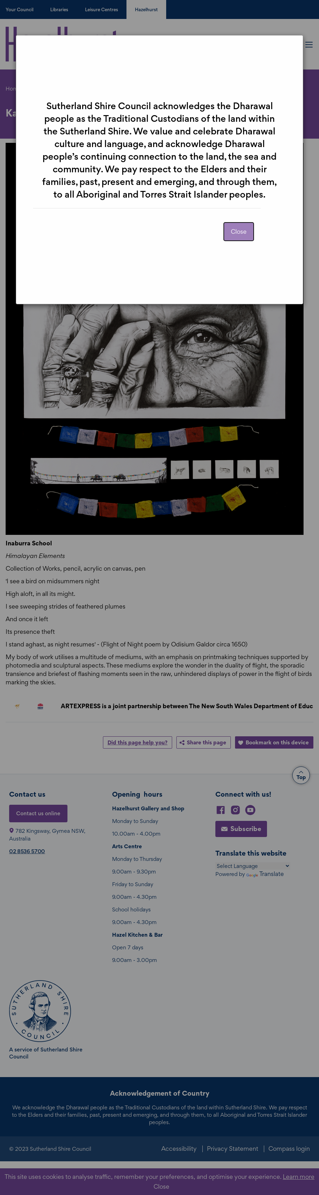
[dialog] (159, 597)
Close (239, 231)
